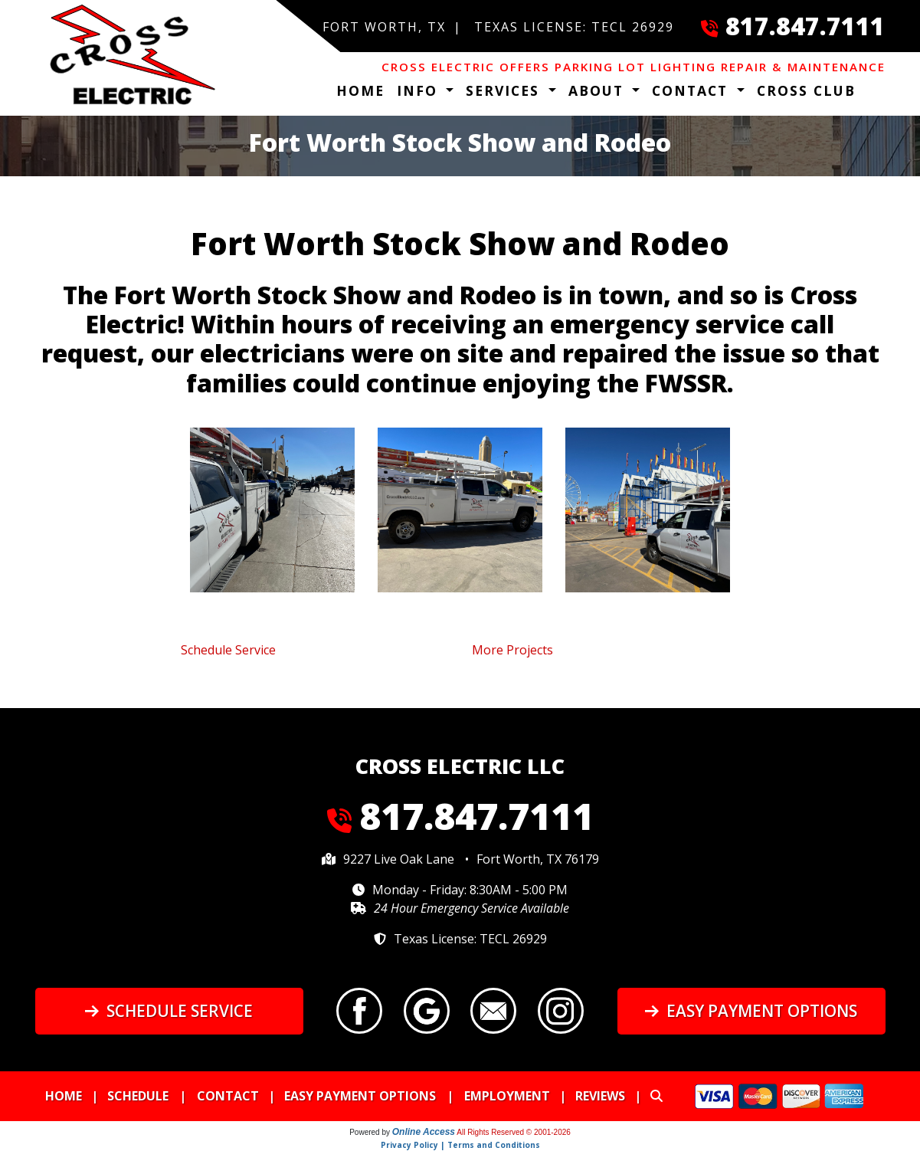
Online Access (423, 1131)
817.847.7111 (805, 25)
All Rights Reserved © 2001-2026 (514, 1132)
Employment (507, 1095)
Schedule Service (169, 1010)
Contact (228, 1095)
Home (360, 90)
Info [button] (420, 90)
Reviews (600, 1095)
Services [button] (505, 90)
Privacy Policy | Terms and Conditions (460, 1145)
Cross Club (806, 90)
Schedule (138, 1095)
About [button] (598, 90)
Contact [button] (692, 90)
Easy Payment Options (751, 1010)
